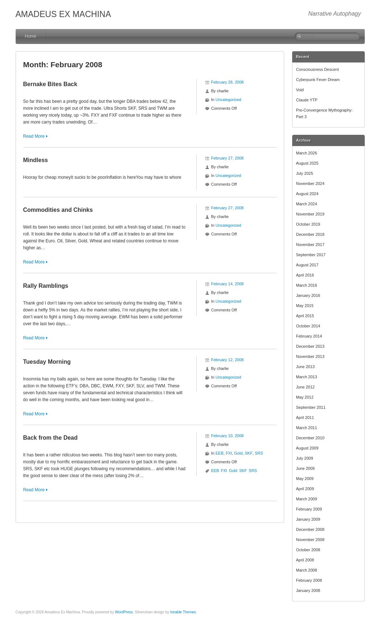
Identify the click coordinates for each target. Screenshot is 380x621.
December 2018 (310, 234)
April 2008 (305, 560)
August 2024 (307, 193)
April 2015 (305, 316)
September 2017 (311, 255)
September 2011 (311, 407)
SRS (259, 453)
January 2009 (308, 519)
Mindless (35, 160)
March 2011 (306, 428)
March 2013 (306, 377)
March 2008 (306, 570)
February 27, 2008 (227, 158)
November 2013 (310, 356)
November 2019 (310, 214)
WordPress (124, 612)
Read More (34, 136)
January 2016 (308, 295)
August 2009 (307, 448)
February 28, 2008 (227, 82)
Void (300, 90)
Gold (238, 453)
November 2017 (310, 244)
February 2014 (309, 336)
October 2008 (308, 550)
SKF (249, 453)
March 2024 (306, 204)
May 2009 (305, 478)
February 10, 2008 (227, 436)
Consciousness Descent (317, 69)
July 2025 (304, 173)
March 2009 (306, 499)
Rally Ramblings (45, 286)
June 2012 (305, 387)
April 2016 (305, 275)
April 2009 (305, 489)
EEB (220, 453)
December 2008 (310, 529)
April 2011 (305, 417)
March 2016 (306, 285)
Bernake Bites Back (50, 84)
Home (31, 36)
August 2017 (307, 265)
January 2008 (308, 590)
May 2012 (305, 397)
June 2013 (305, 366)
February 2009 (309, 509)
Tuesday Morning (47, 362)
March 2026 (306, 153)
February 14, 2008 (227, 284)
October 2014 (308, 326)
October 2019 (308, 224)
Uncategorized (228, 99)
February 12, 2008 (227, 360)
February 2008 (309, 580)
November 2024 (310, 183)
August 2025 (307, 163)
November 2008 (310, 539)
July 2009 (304, 458)
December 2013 (310, 346)
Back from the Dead (50, 438)
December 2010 (310, 438)
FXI (229, 453)
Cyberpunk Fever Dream (318, 79)
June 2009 (305, 468)
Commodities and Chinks (58, 210)
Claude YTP (307, 100)
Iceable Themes (183, 612)
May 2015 (305, 305)
